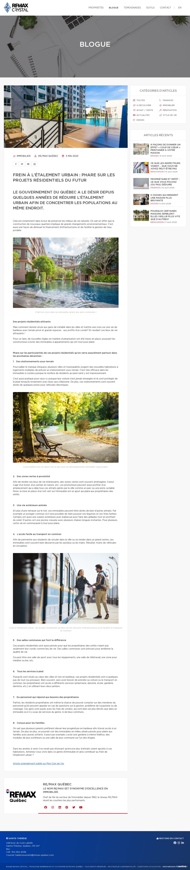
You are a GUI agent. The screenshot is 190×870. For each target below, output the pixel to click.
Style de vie (168, 115)
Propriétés (96, 8)
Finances (166, 100)
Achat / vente (143, 110)
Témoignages (132, 8)
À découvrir (142, 105)
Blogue (113, 8)
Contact (165, 8)
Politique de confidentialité (122, 867)
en (179, 8)
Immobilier (22, 156)
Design (138, 120)
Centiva (181, 866)
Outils (150, 8)
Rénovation (168, 110)
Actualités (141, 115)
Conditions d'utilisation (149, 867)
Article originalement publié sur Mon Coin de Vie (38, 764)
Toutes (139, 100)
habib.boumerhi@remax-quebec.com (34, 855)
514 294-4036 (19, 852)
